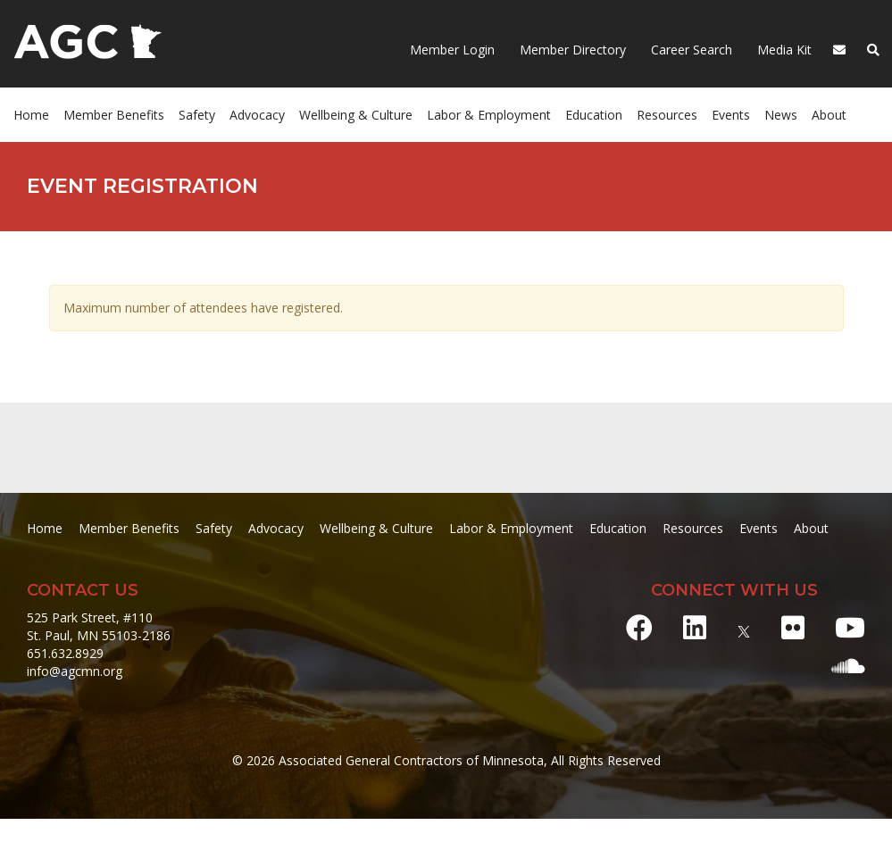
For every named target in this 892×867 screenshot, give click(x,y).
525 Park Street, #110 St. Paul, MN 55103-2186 (99, 626)
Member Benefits (113, 114)
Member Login (452, 49)
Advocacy (257, 114)
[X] (744, 627)
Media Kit (783, 49)
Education (593, 114)
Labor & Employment (489, 114)
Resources (667, 114)
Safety (197, 114)
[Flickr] (792, 627)
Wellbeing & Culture (356, 114)
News (780, 114)
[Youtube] (850, 627)
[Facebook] (639, 627)
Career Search (689, 49)
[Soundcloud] (848, 665)
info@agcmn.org (74, 671)
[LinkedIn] (694, 627)
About (829, 114)
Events (731, 114)
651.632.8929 (65, 653)
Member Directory (571, 49)
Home (31, 114)
